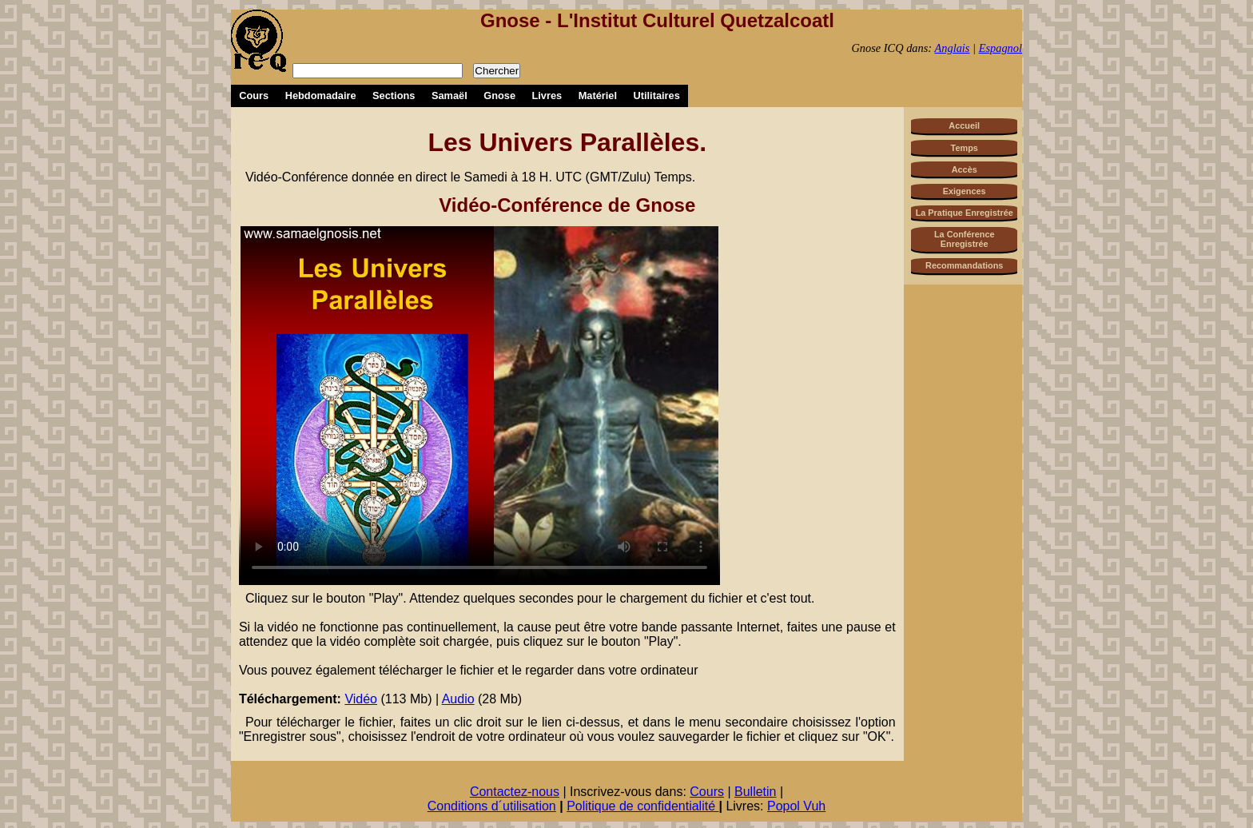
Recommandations (964, 265)
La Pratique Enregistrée (964, 212)
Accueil (964, 125)
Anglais (951, 48)
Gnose (499, 96)
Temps (964, 148)
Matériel (598, 96)
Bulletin (755, 791)
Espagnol (1000, 48)
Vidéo (360, 699)
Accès (964, 169)
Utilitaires (657, 96)
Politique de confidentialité (642, 806)
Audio (458, 699)
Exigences (964, 191)
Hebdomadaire (320, 96)
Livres (546, 96)
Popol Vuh (796, 806)
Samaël (449, 96)
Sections (393, 96)
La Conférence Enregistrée (964, 239)
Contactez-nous (514, 791)
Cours (253, 96)
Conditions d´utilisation (492, 806)
